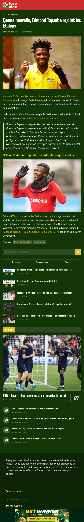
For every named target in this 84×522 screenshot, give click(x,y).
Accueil (6, 15)
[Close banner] (67, 514)
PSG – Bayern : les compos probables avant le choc (35, 408)
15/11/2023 (27, 32)
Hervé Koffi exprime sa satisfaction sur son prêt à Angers (38, 428)
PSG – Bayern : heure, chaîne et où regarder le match (34, 395)
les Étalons (37, 216)
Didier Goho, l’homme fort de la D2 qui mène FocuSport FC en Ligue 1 (43, 418)
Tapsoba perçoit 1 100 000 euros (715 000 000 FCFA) (31, 231)
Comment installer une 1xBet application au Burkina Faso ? (44, 269)
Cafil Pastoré (11, 32)
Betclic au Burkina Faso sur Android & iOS (37, 281)
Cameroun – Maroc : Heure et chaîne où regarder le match (44, 304)
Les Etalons (39, 242)
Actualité (14, 15)
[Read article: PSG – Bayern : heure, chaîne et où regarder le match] (42, 363)
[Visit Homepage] (9, 5)
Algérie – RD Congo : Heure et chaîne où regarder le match (44, 292)
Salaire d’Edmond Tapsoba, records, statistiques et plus (38, 155)
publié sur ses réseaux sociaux (42, 118)
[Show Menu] (80, 5)
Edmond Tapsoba (12, 216)
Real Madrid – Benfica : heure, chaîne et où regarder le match (46, 315)
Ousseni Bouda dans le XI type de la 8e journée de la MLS (37, 438)
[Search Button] (78, 252)
